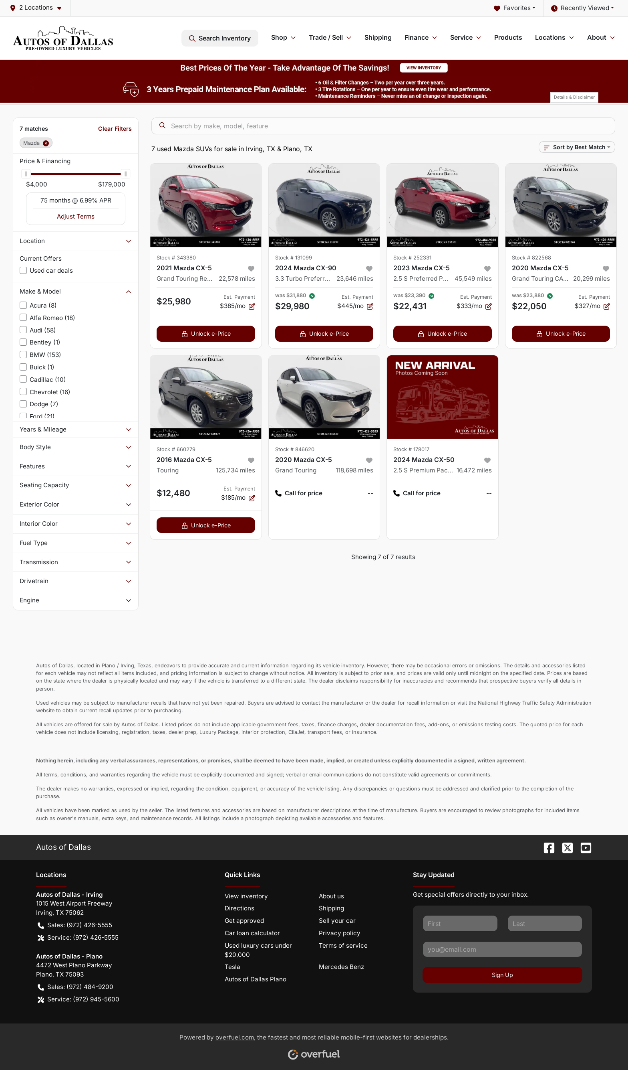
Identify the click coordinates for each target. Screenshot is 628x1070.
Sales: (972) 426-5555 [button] (75, 925)
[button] (38, 8)
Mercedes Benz (341, 967)
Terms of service (343, 945)
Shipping (378, 37)
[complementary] (604, 1046)
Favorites (512, 8)
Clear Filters (115, 128)
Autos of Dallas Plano (255, 979)
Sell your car (337, 920)
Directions (239, 908)
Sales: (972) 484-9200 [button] (75, 987)
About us (331, 896)
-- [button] (370, 493)
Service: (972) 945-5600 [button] (78, 999)
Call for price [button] (298, 493)
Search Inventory (220, 38)
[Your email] (502, 949)
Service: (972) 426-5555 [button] (78, 937)
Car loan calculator (252, 933)
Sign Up (502, 974)
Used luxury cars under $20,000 (258, 950)
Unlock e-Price (206, 333)
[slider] (26, 173)
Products (508, 37)
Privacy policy (339, 933)
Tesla (232, 967)
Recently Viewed (580, 8)
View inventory (246, 896)
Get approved (244, 920)
